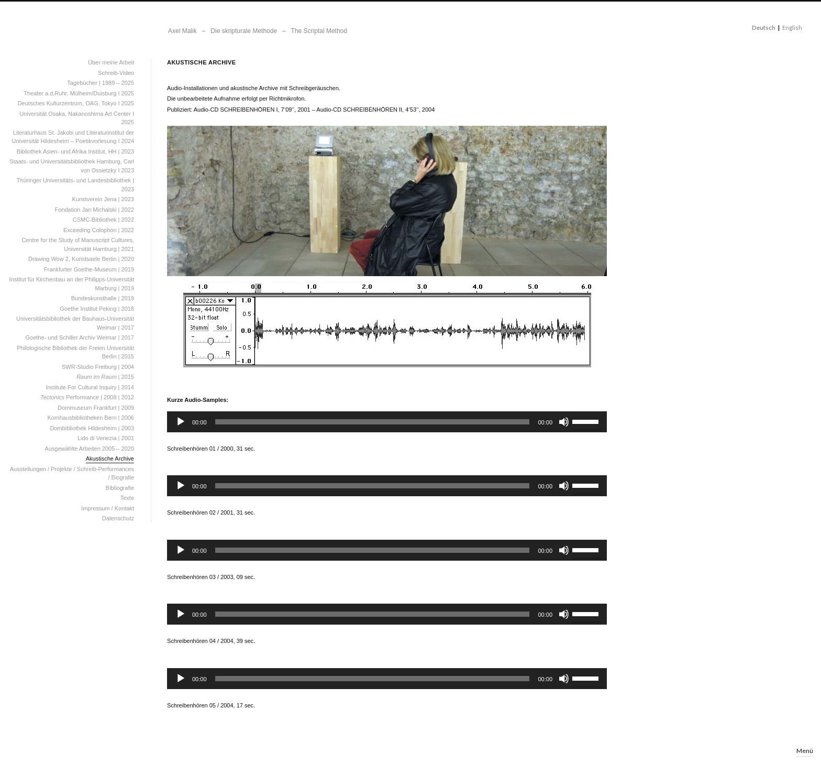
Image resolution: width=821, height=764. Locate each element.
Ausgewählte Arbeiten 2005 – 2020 (89, 448)
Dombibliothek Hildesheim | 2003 (92, 428)
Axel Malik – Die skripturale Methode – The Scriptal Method (257, 31)
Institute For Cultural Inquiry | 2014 (90, 387)
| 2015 (105, 377)
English (792, 27)
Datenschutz (118, 518)
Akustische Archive (110, 458)
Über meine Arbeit (111, 62)
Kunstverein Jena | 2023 (103, 199)
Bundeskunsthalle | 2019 (102, 298)
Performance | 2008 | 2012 (87, 397)
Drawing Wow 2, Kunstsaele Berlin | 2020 (81, 259)
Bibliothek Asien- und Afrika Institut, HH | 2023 (75, 151)
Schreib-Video (116, 73)
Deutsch (763, 27)
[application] (387, 421)
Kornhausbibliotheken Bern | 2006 (90, 417)
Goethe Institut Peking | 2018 (97, 308)
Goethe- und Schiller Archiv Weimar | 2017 (80, 337)
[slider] (372, 421)
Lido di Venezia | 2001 (105, 438)
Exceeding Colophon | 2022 (98, 230)
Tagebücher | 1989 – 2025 (100, 83)
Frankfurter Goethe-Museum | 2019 (89, 269)
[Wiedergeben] (180, 422)
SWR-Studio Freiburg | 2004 (98, 367)
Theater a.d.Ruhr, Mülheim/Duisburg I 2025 (79, 93)
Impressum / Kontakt (107, 508)
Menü (804, 751)
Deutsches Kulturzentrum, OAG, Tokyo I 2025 (76, 103)
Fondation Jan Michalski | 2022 (94, 209)
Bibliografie (120, 488)
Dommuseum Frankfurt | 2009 (96, 408)
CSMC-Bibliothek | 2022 (103, 219)
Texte (127, 498)
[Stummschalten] (564, 422)
